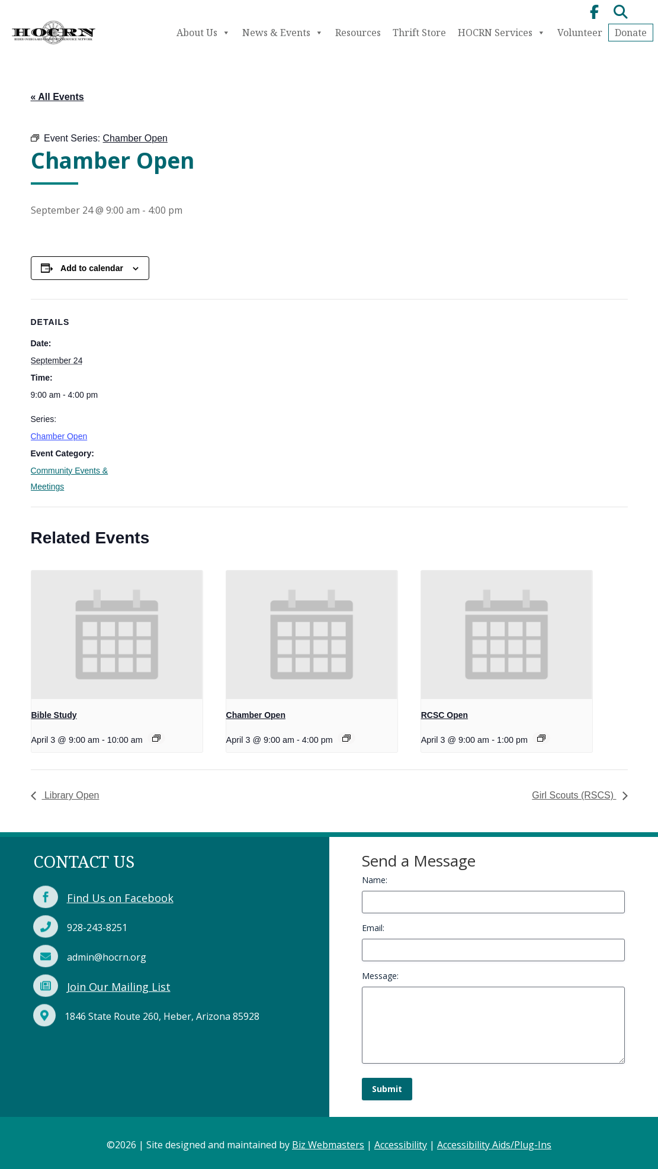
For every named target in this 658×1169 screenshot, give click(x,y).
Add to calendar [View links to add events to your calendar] (91, 268)
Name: (374, 879)
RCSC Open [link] (444, 715)
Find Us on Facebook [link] (120, 898)
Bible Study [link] (54, 715)
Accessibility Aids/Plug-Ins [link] (494, 1144)
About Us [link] (203, 32)
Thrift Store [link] (419, 32)
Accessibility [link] (400, 1144)
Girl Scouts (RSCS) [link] (574, 795)
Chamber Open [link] (59, 436)
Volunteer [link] (579, 32)
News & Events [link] (282, 32)
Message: (380, 975)
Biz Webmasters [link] (328, 1144)
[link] (53, 46)
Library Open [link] (70, 795)
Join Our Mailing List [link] (119, 987)
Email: (373, 927)
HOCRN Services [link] (501, 32)
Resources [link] (358, 32)
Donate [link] (631, 32)
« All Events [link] (57, 97)
